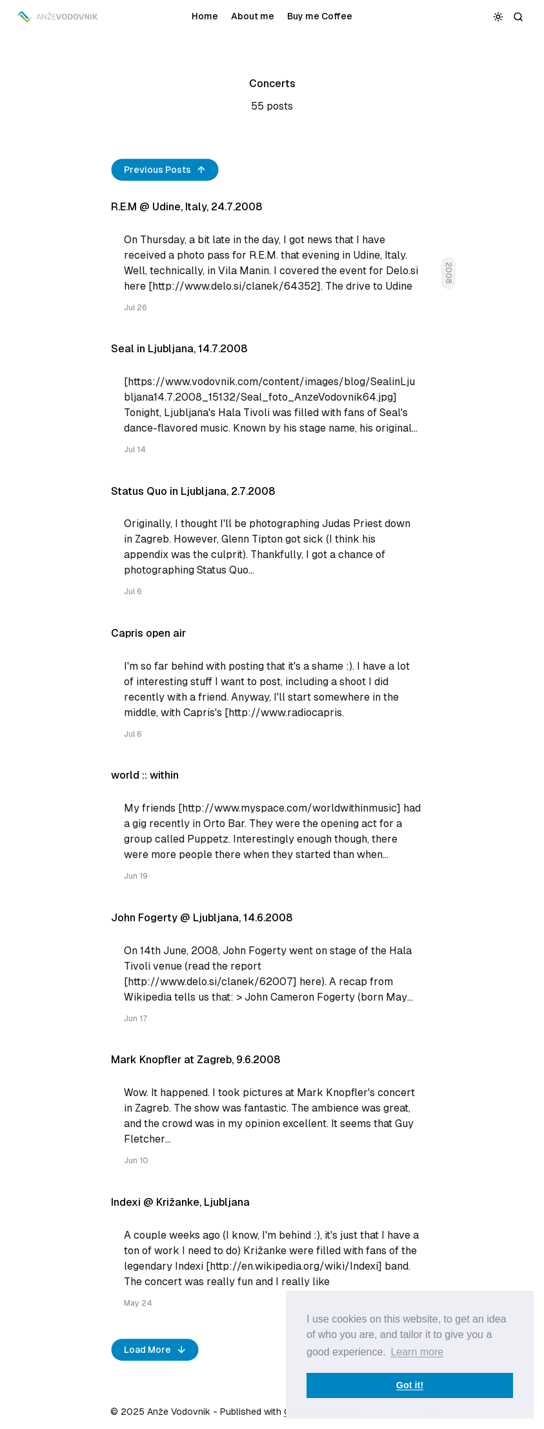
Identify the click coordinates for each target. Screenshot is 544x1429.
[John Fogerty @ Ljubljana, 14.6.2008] (272, 973)
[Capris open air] (272, 688)
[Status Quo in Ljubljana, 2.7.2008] (272, 546)
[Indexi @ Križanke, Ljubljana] (272, 1257)
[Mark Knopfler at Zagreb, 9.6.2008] (272, 1115)
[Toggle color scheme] (499, 16)
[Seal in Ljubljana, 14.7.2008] (272, 404)
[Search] (519, 16)
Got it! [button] (409, 1385)
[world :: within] (272, 830)
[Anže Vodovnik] (58, 16)
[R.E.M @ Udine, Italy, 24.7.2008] (272, 262)
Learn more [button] (416, 1351)
